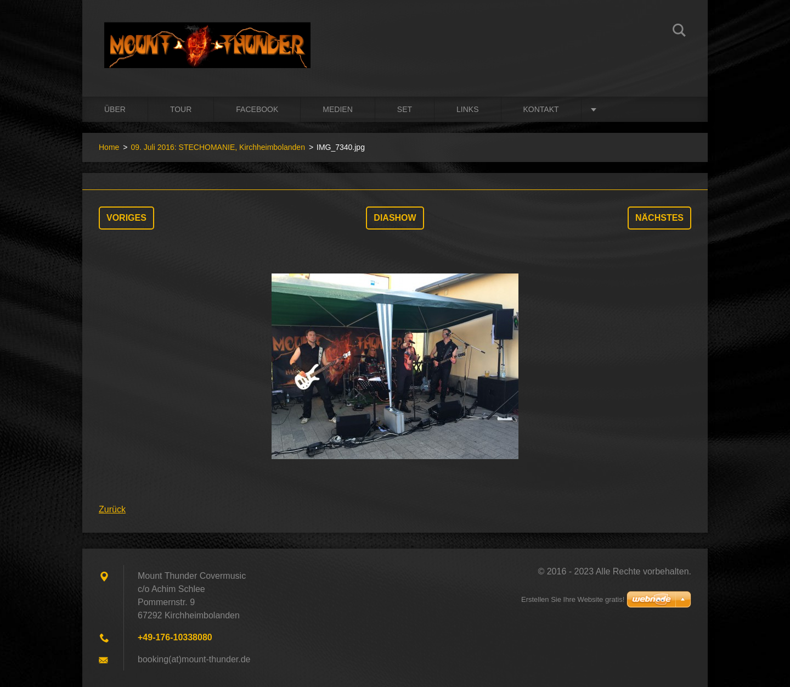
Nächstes (659, 217)
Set (404, 109)
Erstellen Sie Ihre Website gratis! (572, 599)
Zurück (112, 509)
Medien (337, 109)
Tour (180, 109)
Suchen (679, 32)
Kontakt (541, 109)
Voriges (126, 217)
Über (115, 109)
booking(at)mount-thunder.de (194, 659)
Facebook (257, 109)
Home (109, 147)
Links (467, 109)
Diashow (395, 217)
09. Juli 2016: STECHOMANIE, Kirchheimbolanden (217, 147)
